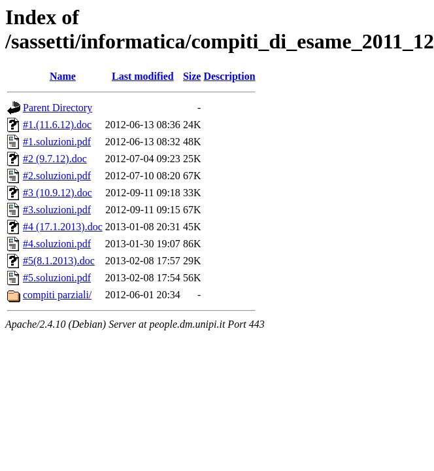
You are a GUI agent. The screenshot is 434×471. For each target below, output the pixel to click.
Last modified (143, 76)
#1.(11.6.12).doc (57, 124)
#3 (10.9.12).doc (57, 192)
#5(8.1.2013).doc (59, 260)
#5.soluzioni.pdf (57, 277)
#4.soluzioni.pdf (57, 243)
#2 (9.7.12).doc (55, 158)
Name (63, 76)
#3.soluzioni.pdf (57, 209)
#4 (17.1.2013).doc (63, 226)
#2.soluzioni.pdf (57, 175)
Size (192, 76)
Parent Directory (57, 107)
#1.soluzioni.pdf (57, 141)
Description (229, 76)
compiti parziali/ (57, 294)
